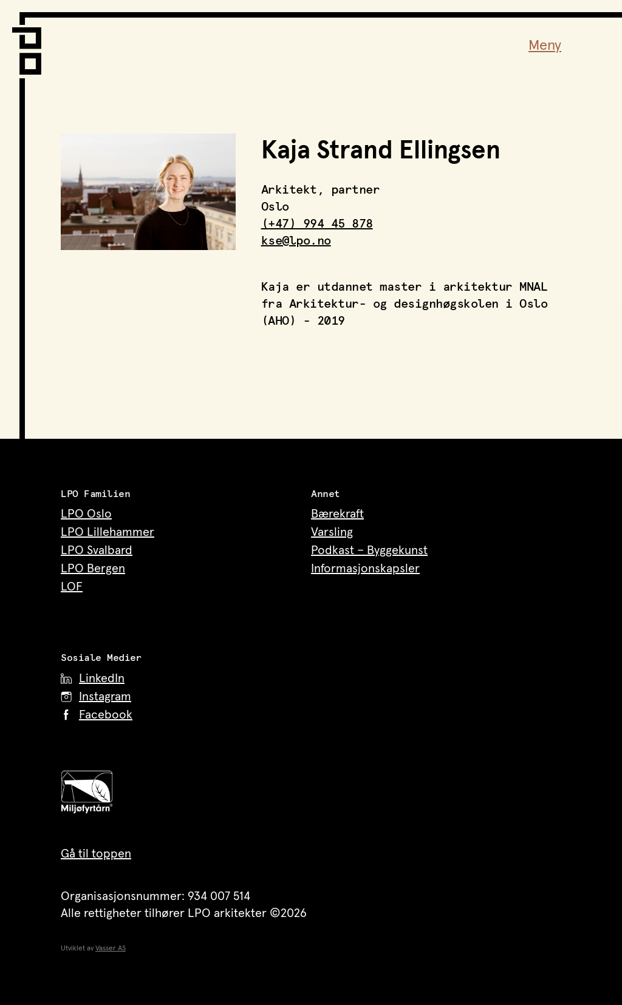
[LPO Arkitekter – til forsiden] (30, 43)
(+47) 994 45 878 (317, 224)
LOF (72, 587)
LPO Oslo (86, 514)
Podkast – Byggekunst (369, 550)
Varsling (332, 532)
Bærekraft (337, 514)
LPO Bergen (93, 569)
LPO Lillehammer (107, 532)
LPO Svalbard (96, 550)
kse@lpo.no (296, 241)
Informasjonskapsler (365, 569)
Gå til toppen (96, 854)
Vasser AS (110, 948)
